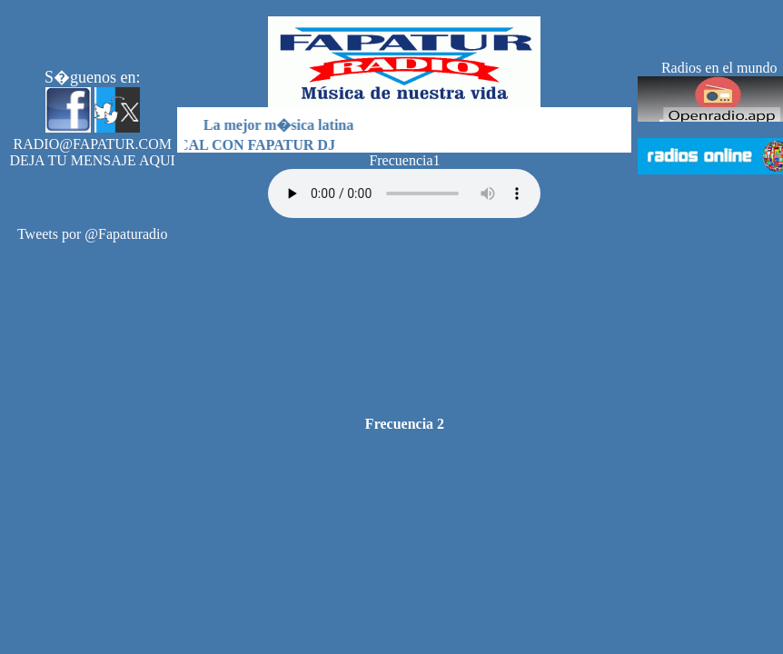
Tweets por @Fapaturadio (92, 234)
